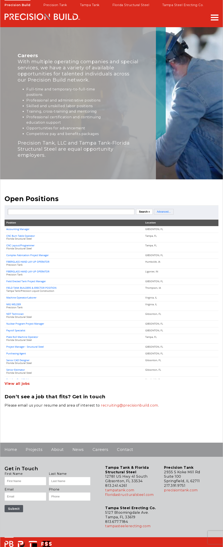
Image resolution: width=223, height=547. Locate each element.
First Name (14, 474)
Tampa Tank (90, 5)
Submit (14, 508)
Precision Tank (55, 5)
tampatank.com (119, 490)
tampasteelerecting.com (127, 526)
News (78, 449)
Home (11, 449)
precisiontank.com (181, 490)
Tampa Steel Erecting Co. (183, 5)
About (57, 449)
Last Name (58, 474)
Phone (54, 489)
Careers (100, 449)
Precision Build (17, 5)
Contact (125, 449)
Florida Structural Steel (130, 5)
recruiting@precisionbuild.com (129, 405)
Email (9, 489)
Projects (34, 449)
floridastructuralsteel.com (129, 495)
